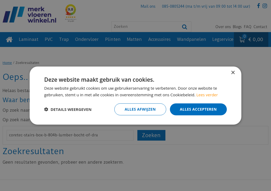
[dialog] (135, 95)
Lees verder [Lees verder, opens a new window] (207, 94)
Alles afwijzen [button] (140, 109)
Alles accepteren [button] (198, 109)
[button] (68, 109)
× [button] (233, 73)
